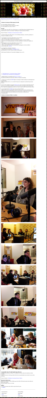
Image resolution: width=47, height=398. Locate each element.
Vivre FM (9, 46)
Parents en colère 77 (17, 76)
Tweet (3, 394)
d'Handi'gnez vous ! (15, 49)
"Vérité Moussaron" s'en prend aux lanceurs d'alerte (11, 73)
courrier (8, 19)
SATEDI (12, 79)
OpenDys (3, 19)
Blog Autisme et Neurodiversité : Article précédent (10, 18)
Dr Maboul (11, 88)
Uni (19, 19)
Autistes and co (17, 84)
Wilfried (3, 387)
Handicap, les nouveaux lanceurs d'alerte (15, 32)
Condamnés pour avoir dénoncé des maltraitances (11, 74)
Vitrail (16, 19)
